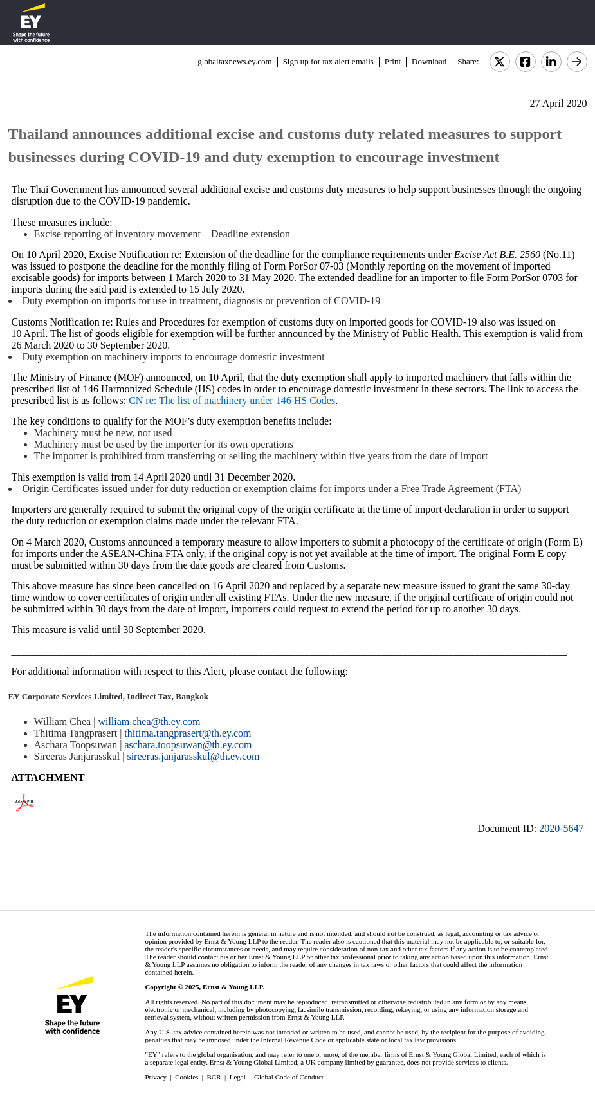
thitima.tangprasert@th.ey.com (187, 733)
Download (429, 61)
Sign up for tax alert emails (328, 61)
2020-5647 (561, 828)
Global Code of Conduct (289, 1077)
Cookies (186, 1077)
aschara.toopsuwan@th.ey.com (188, 744)
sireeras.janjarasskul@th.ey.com (193, 756)
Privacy (156, 1077)
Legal (238, 1077)
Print (393, 61)
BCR (214, 1077)
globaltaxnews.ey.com (234, 61)
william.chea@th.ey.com (149, 721)
